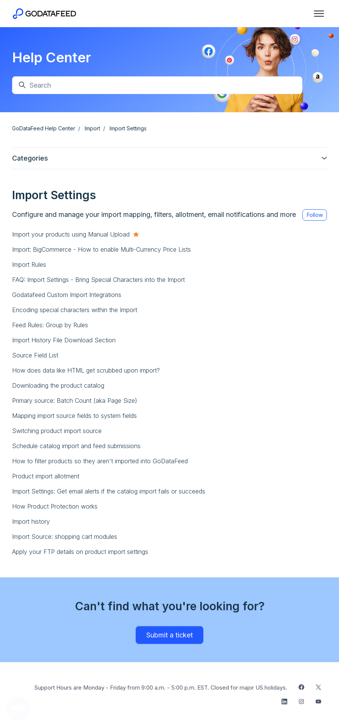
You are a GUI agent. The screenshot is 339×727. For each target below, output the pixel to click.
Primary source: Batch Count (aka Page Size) (74, 400)
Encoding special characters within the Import (74, 310)
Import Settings (128, 128)
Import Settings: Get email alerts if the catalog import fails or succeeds (108, 491)
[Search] (157, 85)
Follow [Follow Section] (315, 215)
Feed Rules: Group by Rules (50, 325)
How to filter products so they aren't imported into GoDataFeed (100, 461)
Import (92, 128)
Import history (31, 521)
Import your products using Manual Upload (71, 234)
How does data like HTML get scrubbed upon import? (86, 370)
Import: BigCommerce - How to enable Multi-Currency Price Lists (101, 249)
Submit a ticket (169, 635)
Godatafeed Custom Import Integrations (66, 295)
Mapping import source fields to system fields (74, 415)
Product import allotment (45, 476)
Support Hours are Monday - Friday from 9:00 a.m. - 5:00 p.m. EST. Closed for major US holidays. (160, 687)
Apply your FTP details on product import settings (80, 551)
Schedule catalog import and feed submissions (76, 446)
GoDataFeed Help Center (43, 128)
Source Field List (35, 355)
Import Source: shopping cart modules (64, 536)
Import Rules (29, 264)
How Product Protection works (55, 506)
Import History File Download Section (64, 340)
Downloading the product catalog (58, 385)
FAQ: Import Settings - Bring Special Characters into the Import (98, 279)
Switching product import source (57, 431)
